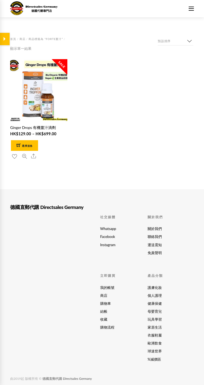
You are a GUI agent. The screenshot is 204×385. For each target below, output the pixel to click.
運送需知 (155, 245)
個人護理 (155, 295)
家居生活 (155, 327)
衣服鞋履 (155, 335)
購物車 (105, 303)
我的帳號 (107, 287)
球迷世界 (155, 351)
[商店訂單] (175, 41)
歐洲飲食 (155, 343)
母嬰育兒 (155, 311)
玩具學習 (155, 319)
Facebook (107, 236)
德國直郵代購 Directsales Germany (67, 378)
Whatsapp (108, 228)
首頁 (13, 39)
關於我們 (155, 228)
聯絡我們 (155, 236)
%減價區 (154, 359)
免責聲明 (155, 253)
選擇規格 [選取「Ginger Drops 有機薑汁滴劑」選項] (27, 145)
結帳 (103, 311)
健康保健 (155, 303)
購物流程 (107, 327)
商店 (22, 39)
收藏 (103, 319)
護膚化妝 (155, 287)
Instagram (108, 245)
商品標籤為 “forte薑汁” (45, 39)
